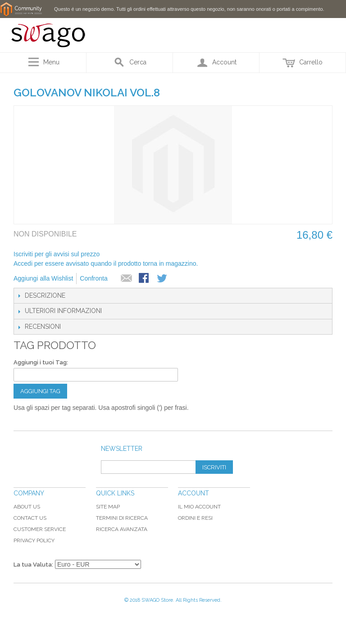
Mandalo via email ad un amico (126, 279)
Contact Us (30, 518)
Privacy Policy (34, 540)
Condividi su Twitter (162, 279)
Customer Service (40, 529)
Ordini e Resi (195, 518)
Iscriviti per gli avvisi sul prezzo (57, 254)
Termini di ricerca (122, 518)
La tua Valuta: (33, 564)
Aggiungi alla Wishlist (43, 278)
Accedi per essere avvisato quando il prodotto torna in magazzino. (106, 263)
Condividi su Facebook (144, 279)
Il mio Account (199, 507)
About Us (27, 507)
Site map (108, 507)
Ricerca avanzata (121, 529)
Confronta (93, 278)
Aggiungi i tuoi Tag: (41, 362)
